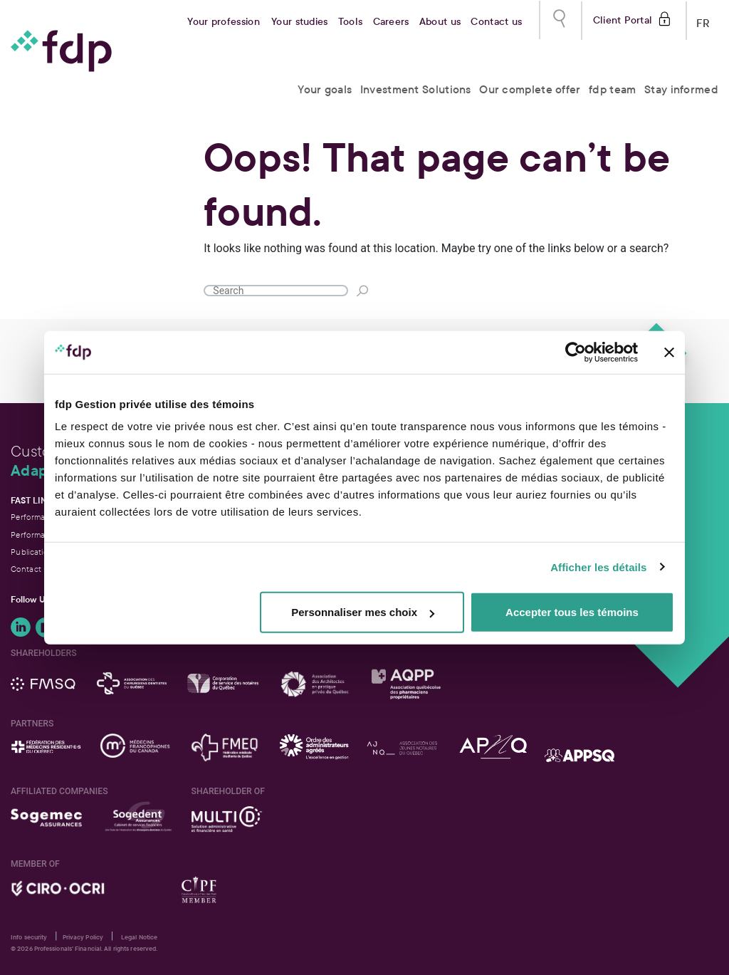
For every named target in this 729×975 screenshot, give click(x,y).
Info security (29, 937)
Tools (350, 22)
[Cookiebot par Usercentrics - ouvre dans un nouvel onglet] (575, 352)
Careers (391, 22)
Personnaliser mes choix (362, 612)
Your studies (299, 22)
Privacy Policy (83, 937)
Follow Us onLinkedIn (21, 627)
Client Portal (622, 19)
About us (440, 22)
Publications (34, 552)
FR (703, 20)
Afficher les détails (598, 567)
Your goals (325, 89)
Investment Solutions (415, 89)
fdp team (612, 89)
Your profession (223, 22)
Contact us (496, 22)
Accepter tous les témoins (572, 612)
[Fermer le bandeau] (669, 352)
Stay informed (681, 89)
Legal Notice (139, 937)
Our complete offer (529, 89)
